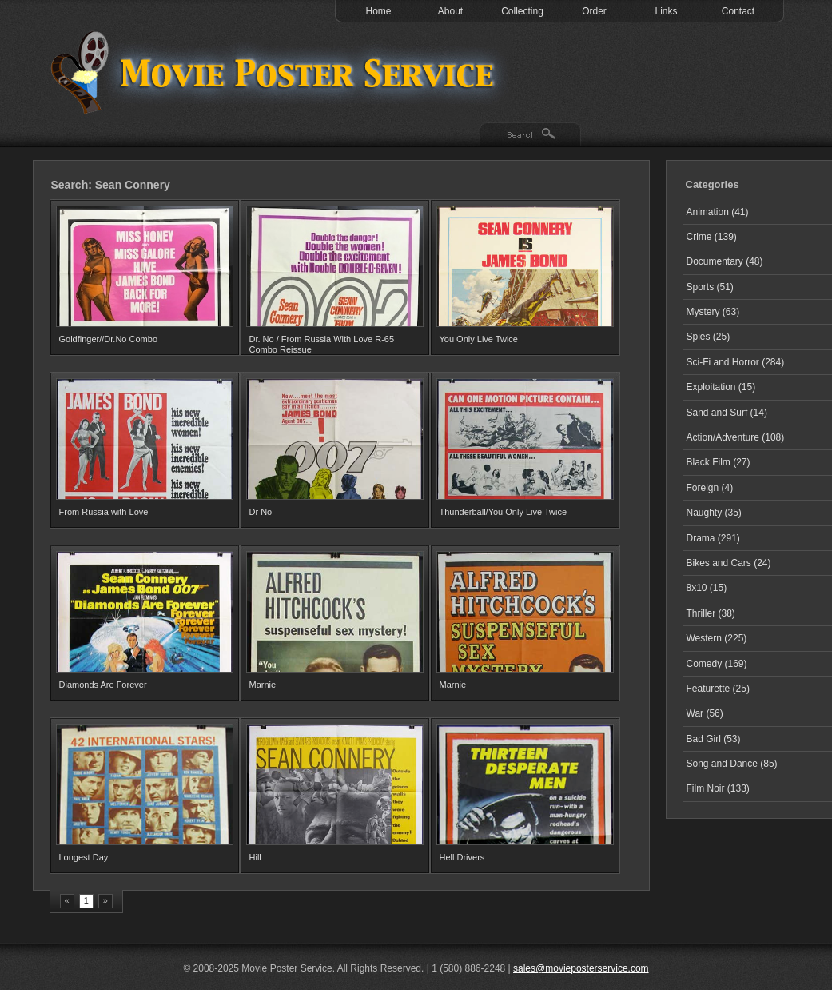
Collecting (522, 11)
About (450, 11)
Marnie (263, 684)
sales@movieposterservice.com (581, 968)
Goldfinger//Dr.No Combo (108, 339)
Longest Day (84, 857)
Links (666, 11)
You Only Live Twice (479, 339)
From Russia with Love (104, 512)
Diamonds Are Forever (103, 684)
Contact (738, 11)
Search (530, 135)
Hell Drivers (462, 857)
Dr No (261, 512)
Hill (255, 857)
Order (594, 11)
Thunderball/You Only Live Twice (503, 512)
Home (378, 11)
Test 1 (276, 72)
